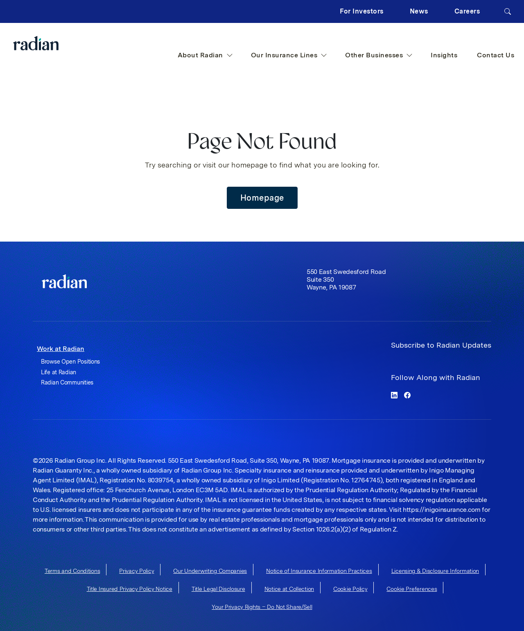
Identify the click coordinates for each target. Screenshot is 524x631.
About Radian (205, 55)
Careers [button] (467, 11)
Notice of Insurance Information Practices (319, 571)
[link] (64, 281)
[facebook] (407, 395)
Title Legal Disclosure (218, 589)
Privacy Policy (136, 571)
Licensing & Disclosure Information (435, 571)
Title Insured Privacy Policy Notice (129, 589)
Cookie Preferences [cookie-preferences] (411, 589)
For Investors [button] (362, 11)
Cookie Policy (350, 589)
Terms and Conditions (72, 571)
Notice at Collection (289, 589)
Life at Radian (58, 372)
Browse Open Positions (70, 361)
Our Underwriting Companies (210, 571)
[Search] (508, 11)
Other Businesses (379, 55)
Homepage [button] (262, 198)
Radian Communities (67, 382)
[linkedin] (394, 395)
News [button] (419, 11)
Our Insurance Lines (289, 55)
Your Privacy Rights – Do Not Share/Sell (262, 607)
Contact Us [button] (495, 55)
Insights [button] (444, 55)
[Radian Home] (52, 43)
